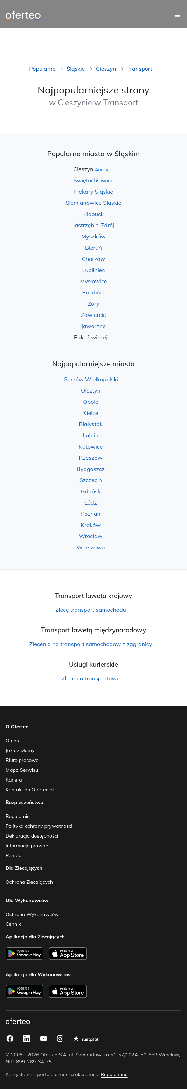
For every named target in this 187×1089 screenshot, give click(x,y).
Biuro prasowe (22, 760)
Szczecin (90, 480)
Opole (90, 401)
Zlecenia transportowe (91, 678)
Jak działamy (20, 750)
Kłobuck (93, 213)
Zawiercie (93, 314)
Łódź (90, 502)
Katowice (91, 446)
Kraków (91, 524)
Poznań (91, 513)
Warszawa (90, 547)
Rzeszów (91, 457)
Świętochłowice (93, 180)
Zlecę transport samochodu (90, 609)
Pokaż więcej (91, 337)
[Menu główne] (177, 15)
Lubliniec (93, 269)
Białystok (90, 424)
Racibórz (93, 292)
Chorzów (93, 258)
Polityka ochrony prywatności (39, 826)
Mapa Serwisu (22, 770)
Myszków (93, 236)
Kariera (14, 780)
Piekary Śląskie (93, 191)
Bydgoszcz (91, 468)
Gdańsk (91, 491)
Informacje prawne (27, 845)
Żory (93, 303)
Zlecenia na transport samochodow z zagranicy (90, 643)
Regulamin (18, 816)
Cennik (13, 924)
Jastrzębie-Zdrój (93, 225)
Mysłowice (93, 281)
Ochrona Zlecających (29, 882)
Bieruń (93, 247)
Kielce (90, 412)
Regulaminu (114, 1074)
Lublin (90, 435)
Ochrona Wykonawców (32, 914)
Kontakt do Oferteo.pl (30, 789)
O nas (12, 740)
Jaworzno (93, 326)
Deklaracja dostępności (32, 836)
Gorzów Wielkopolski (90, 379)
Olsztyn (91, 390)
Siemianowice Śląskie (94, 202)
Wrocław (91, 536)
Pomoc (13, 855)
